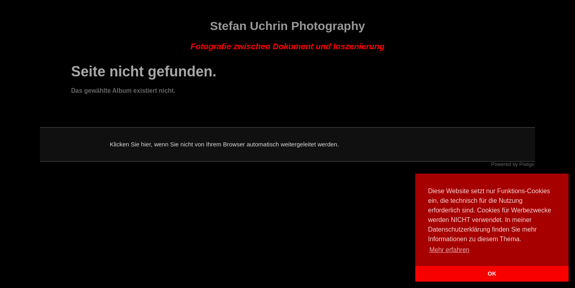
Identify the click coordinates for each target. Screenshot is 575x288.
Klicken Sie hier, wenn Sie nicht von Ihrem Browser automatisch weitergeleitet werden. (224, 144)
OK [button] (492, 273)
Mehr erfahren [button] (449, 249)
